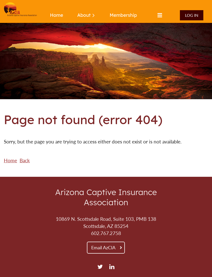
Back (25, 160)
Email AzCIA (103, 247)
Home (10, 160)
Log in (191, 15)
